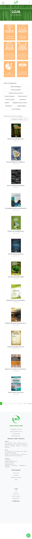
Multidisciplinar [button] (21, 106)
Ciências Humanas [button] (9, 96)
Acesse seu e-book (16, 496)
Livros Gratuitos (16, 109)
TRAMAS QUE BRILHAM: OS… (16, 347)
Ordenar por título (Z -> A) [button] (18, 119)
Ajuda (16, 479)
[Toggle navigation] (3, 2)
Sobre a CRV (16, 473)
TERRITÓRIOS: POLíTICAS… (16, 392)
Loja (16, 491)
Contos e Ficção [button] (9, 99)
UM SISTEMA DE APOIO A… (16, 254)
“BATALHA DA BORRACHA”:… (16, 139)
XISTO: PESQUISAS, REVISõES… (16, 185)
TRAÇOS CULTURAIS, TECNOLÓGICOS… (16, 369)
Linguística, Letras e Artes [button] (19, 102)
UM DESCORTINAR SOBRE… (16, 277)
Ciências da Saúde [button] (15, 89)
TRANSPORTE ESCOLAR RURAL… (16, 300)
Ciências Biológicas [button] (15, 86)
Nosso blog (16, 475)
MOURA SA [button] (8, 106)
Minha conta (16, 494)
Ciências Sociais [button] (22, 96)
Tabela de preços (16, 498)
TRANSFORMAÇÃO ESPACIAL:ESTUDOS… (16, 323)
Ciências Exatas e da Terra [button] (16, 93)
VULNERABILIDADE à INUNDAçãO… (16, 208)
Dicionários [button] (22, 99)
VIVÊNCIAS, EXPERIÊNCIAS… (16, 231)
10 (25, 403)
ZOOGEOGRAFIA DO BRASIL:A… (16, 162)
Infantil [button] (7, 102)
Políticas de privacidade (16, 477)
